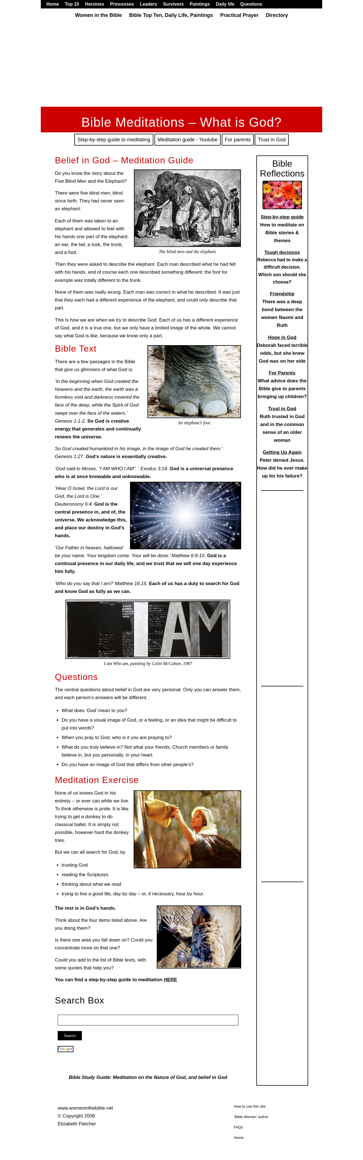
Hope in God (282, 337)
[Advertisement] (181, 64)
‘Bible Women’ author (251, 1117)
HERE (170, 979)
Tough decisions (282, 252)
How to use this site (250, 1106)
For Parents (282, 373)
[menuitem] (54, 4)
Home (239, 1138)
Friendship (282, 293)
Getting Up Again (282, 452)
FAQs (238, 1127)
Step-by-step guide (282, 217)
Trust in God (282, 408)
